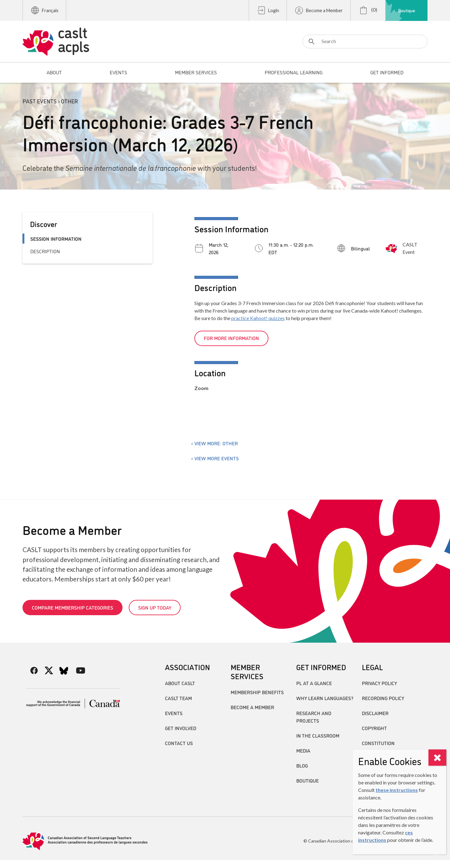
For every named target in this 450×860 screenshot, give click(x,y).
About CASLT (180, 683)
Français (44, 10)
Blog (302, 765)
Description (45, 251)
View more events (216, 458)
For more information (231, 337)
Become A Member (252, 707)
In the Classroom (317, 735)
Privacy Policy (379, 683)
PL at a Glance (314, 683)
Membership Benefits (257, 692)
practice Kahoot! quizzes (258, 318)
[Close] (437, 757)
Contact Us (179, 742)
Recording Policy (383, 697)
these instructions (397, 790)
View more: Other (216, 443)
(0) (368, 10)
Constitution (378, 742)
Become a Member (318, 10)
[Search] (365, 41)
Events (173, 712)
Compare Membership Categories (72, 607)
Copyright (374, 727)
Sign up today (154, 607)
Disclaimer (375, 712)
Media (303, 750)
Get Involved (180, 727)
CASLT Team (178, 697)
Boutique (406, 10)
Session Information (56, 238)
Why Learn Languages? (324, 697)
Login (268, 10)
